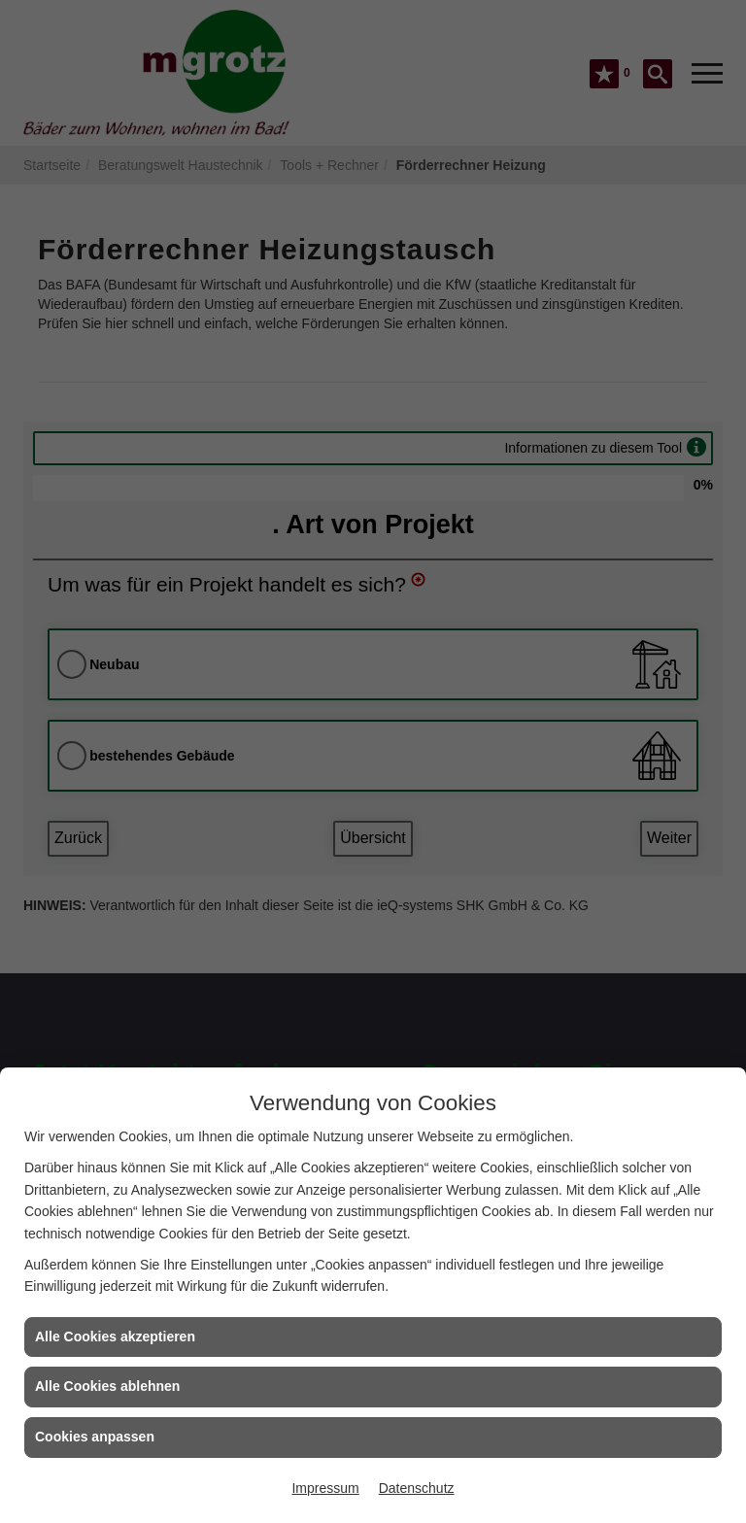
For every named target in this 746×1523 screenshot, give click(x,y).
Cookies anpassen (94, 1436)
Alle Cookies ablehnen (107, 1386)
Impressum (324, 1488)
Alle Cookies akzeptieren (115, 1336)
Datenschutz (417, 1488)
